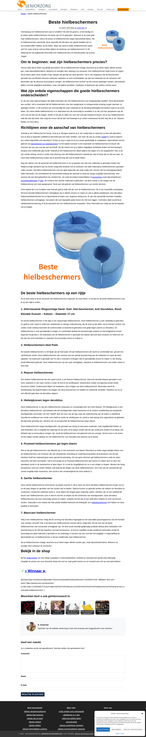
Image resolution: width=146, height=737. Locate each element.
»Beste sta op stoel (35, 718)
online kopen (32, 558)
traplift (104, 137)
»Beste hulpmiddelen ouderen (34, 729)
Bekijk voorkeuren (133, 729)
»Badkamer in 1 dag (71, 715)
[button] (142, 713)
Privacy (122, 733)
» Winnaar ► (35, 571)
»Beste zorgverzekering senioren (71, 729)
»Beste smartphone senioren (71, 725)
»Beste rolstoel (35, 722)
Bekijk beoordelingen (84, 734)
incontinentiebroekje (29, 181)
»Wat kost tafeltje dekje (71, 718)
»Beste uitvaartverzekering (35, 711)
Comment (25, 654)
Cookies (117, 733)
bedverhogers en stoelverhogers (44, 144)
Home (23, 14)
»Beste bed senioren (34, 715)
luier (41, 181)
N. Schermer (80, 28)
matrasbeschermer (99, 502)
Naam (23, 676)
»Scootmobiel (71, 722)
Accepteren (103, 729)
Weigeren (116, 729)
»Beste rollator (35, 725)
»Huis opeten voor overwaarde (71, 711)
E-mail (23, 685)
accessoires (97, 177)
